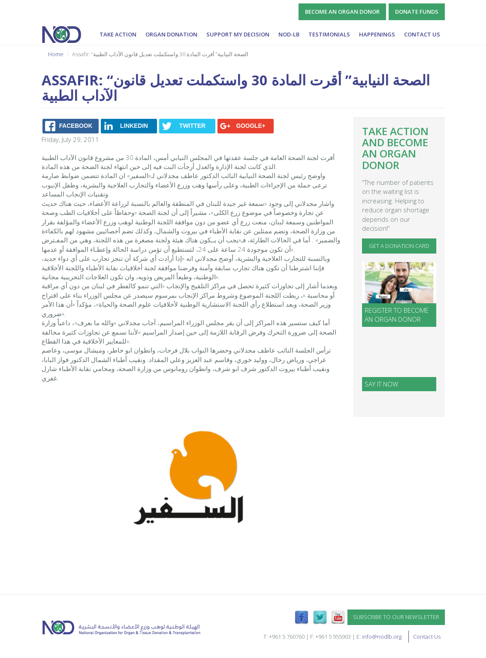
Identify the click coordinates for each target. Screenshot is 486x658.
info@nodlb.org (381, 636)
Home (55, 54)
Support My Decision (237, 34)
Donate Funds (416, 11)
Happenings (377, 34)
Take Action (118, 34)
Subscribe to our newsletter (396, 617)
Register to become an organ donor (397, 314)
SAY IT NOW (381, 384)
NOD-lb (288, 34)
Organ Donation (171, 34)
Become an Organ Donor (342, 11)
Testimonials (329, 34)
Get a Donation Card (399, 246)
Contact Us (422, 34)
